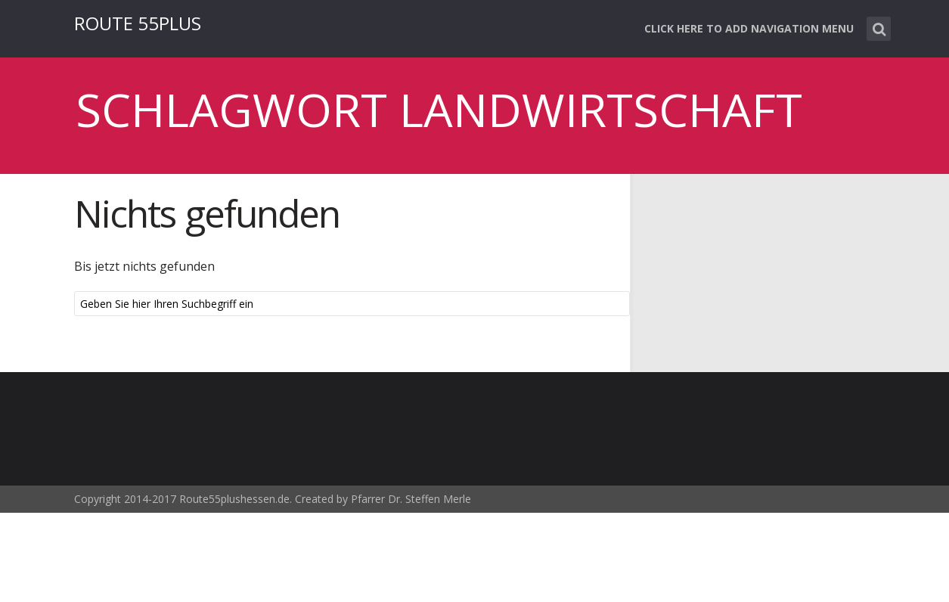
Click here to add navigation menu (749, 28)
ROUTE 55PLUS (137, 23)
